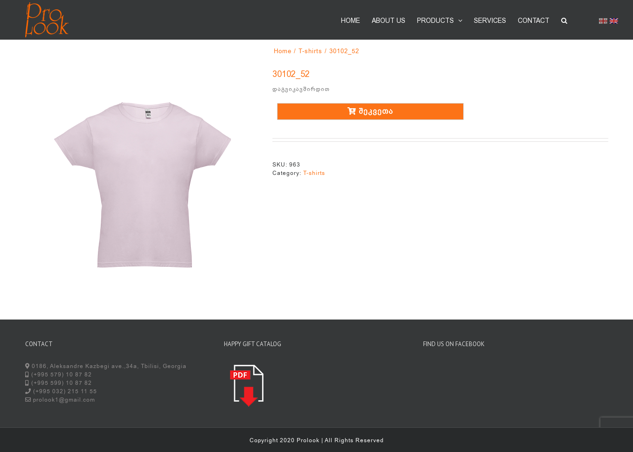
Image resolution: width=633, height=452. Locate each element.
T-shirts (314, 173)
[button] (564, 19)
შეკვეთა (370, 111)
